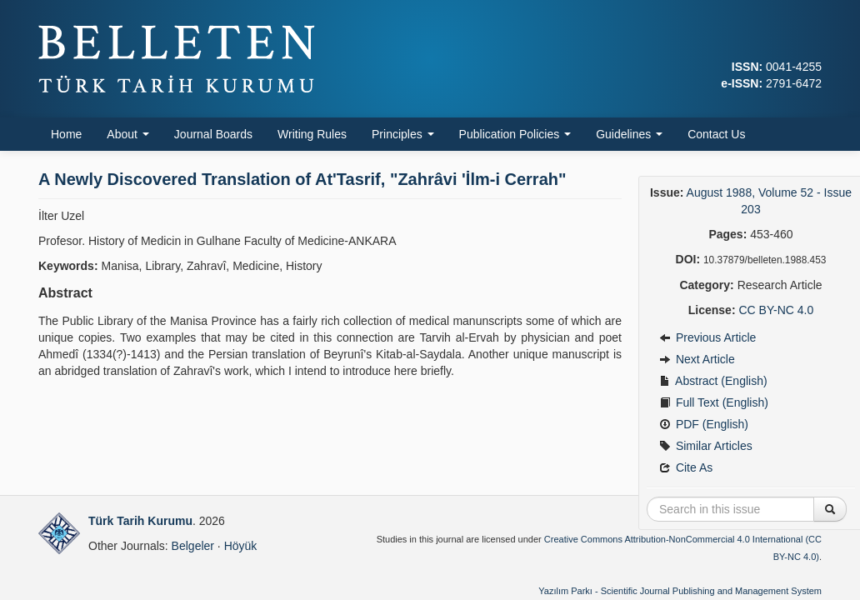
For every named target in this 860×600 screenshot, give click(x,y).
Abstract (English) (713, 381)
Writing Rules (312, 134)
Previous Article (707, 337)
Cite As (685, 467)
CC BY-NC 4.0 (775, 310)
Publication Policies (515, 134)
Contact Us (716, 134)
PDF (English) (703, 424)
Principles (403, 134)
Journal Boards (213, 134)
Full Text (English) (713, 402)
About (127, 134)
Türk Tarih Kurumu (140, 521)
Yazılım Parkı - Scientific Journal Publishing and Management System (680, 591)
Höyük (241, 545)
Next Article (697, 359)
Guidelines (629, 134)
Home (66, 134)
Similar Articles (705, 445)
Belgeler (193, 545)
